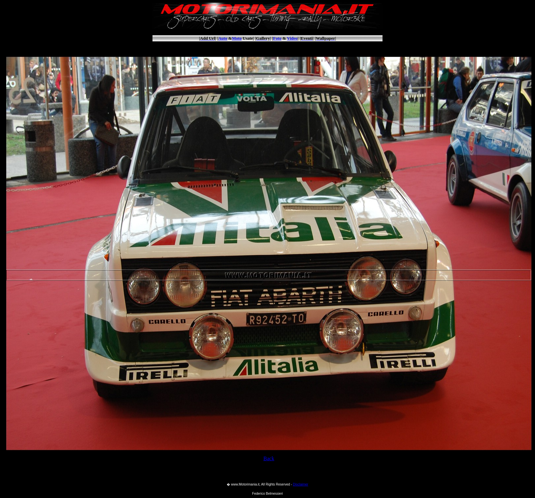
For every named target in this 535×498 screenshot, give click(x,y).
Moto (237, 38)
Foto (277, 38)
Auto (222, 38)
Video (292, 38)
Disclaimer (300, 484)
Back (269, 458)
